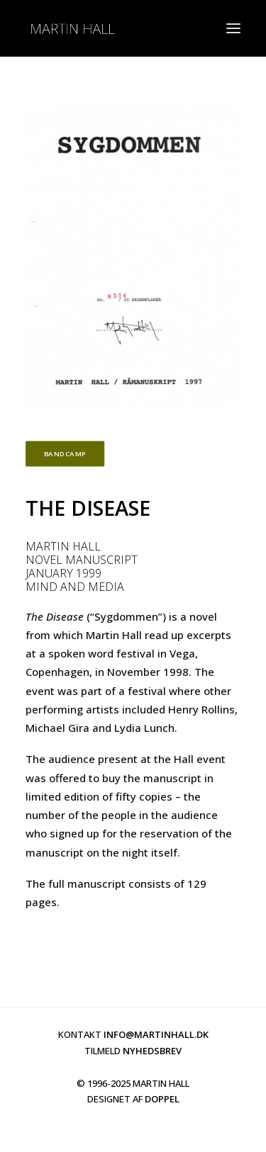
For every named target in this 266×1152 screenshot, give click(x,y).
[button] (233, 28)
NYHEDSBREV (152, 1050)
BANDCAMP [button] (65, 454)
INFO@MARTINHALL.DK (156, 1034)
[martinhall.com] (72, 28)
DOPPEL (162, 1098)
